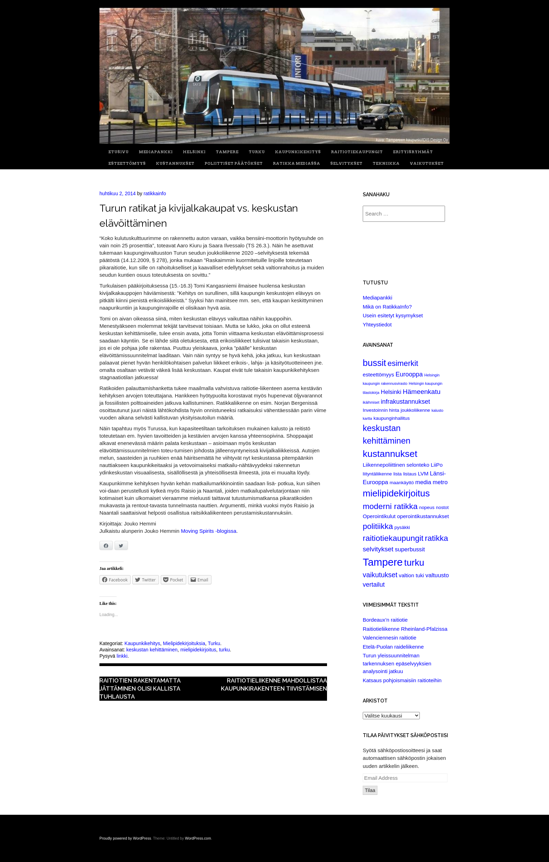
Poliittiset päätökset (233, 163)
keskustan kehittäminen (152, 649)
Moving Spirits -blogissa (208, 531)
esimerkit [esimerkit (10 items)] (403, 363)
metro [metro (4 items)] (440, 482)
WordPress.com (198, 838)
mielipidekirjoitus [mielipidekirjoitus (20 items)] (396, 493)
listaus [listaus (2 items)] (409, 473)
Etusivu (118, 152)
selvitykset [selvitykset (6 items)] (378, 549)
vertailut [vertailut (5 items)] (374, 584)
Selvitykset (346, 163)
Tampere (227, 152)
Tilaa (370, 790)
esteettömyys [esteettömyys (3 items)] (378, 374)
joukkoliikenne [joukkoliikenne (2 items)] (415, 410)
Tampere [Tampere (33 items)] (383, 562)
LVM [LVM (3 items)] (423, 473)
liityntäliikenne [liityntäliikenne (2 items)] (377, 473)
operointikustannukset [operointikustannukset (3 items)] (423, 516)
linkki (122, 656)
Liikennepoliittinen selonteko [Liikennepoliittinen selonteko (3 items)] (396, 465)
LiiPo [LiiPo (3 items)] (437, 465)
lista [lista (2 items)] (397, 473)
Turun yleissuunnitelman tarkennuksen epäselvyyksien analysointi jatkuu (397, 663)
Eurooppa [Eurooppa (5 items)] (409, 374)
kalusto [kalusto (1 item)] (437, 410)
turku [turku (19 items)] (414, 562)
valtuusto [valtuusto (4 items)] (437, 575)
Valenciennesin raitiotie (389, 638)
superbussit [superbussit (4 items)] (410, 549)
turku (224, 649)
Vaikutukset (427, 163)
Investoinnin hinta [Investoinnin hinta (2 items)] (381, 410)
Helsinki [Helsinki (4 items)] (391, 392)
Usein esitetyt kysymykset (393, 315)
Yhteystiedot (377, 324)
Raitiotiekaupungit (357, 152)
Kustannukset (175, 163)
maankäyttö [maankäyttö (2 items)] (402, 482)
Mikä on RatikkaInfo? (387, 307)
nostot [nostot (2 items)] (442, 507)
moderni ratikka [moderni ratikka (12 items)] (390, 506)
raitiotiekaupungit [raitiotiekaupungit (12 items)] (393, 538)
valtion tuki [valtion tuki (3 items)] (411, 575)
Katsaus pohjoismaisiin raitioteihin (402, 680)
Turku (257, 152)
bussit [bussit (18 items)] (374, 363)
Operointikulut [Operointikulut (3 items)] (379, 516)
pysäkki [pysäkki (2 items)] (402, 527)
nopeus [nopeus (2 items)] (427, 507)
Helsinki (194, 152)
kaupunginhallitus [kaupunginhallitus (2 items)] (392, 418)
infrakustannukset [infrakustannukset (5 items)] (405, 401)
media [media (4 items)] (423, 482)
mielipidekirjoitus (198, 649)
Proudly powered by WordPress (125, 838)
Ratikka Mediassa (296, 163)
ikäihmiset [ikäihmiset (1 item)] (371, 402)
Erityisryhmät (413, 152)
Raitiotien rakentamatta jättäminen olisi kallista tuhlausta (139, 688)
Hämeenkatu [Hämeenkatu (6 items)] (421, 391)
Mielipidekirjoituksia (184, 643)
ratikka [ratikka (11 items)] (436, 538)
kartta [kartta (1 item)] (367, 418)
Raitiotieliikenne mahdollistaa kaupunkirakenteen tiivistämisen (274, 684)
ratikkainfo (155, 193)
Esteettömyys (127, 163)
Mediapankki (156, 152)
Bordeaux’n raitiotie (385, 620)
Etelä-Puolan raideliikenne (393, 647)
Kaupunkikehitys (298, 152)
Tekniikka (386, 163)
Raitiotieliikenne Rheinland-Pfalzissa (405, 629)
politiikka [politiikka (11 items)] (378, 526)
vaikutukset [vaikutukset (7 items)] (380, 575)
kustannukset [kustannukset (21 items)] (390, 453)
